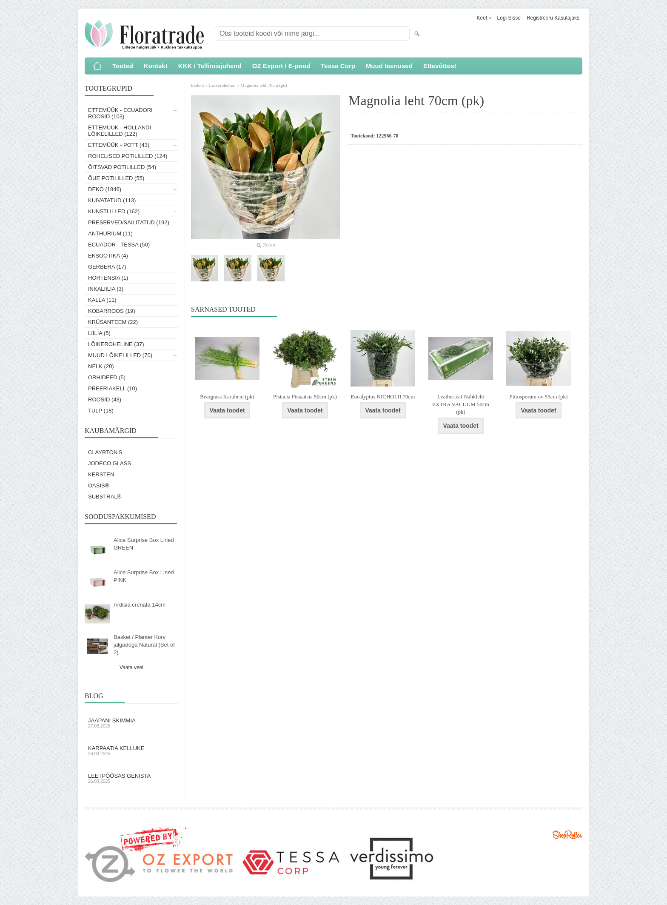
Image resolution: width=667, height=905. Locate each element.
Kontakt (156, 65)
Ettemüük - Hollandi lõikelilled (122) (119, 130)
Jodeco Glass (109, 463)
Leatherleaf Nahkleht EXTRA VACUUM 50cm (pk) (460, 404)
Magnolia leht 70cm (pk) (263, 85)
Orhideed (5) (106, 377)
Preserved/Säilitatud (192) (128, 222)
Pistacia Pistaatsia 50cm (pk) (305, 396)
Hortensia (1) (108, 278)
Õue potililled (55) (116, 178)
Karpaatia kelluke (131, 750)
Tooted (122, 65)
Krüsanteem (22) (113, 322)
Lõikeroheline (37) (116, 344)
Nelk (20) (101, 366)
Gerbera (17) (107, 266)
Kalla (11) (102, 300)
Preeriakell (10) (112, 388)
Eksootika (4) (108, 255)
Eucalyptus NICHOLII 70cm (383, 396)
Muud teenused (389, 65)
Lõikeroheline (222, 85)
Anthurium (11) (110, 233)
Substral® (104, 496)
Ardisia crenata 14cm (139, 604)
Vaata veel (131, 667)
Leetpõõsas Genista (131, 778)
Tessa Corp (338, 65)
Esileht (198, 85)
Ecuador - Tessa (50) (119, 244)
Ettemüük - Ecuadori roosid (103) (120, 113)
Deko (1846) (104, 189)
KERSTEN (101, 474)
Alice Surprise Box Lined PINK (144, 576)
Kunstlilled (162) (114, 211)
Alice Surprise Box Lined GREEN (144, 544)
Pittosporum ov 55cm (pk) (539, 396)
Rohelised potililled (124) (127, 156)
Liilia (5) (99, 333)
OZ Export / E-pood (281, 65)
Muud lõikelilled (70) (120, 355)
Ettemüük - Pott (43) (118, 145)
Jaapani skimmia (131, 722)
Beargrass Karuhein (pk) (227, 396)
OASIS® (98, 485)
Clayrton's (105, 452)
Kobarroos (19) (111, 311)
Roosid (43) (104, 399)
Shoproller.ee (567, 835)
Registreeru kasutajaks (553, 18)
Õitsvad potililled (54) (122, 167)
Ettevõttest (439, 65)
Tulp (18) (101, 410)
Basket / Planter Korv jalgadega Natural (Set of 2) (144, 645)
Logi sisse (509, 18)
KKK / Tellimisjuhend (210, 65)
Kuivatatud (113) (112, 200)
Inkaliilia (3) (105, 289)
